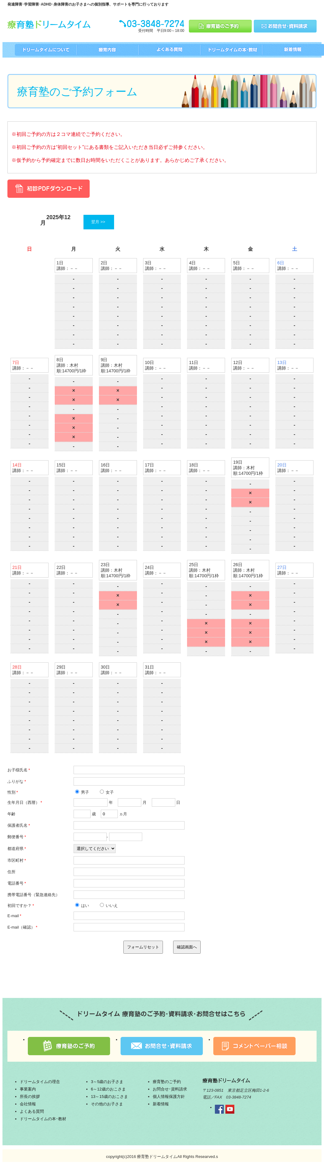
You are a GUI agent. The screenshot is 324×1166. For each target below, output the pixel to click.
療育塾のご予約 (167, 1081)
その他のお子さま (107, 1104)
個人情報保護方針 (169, 1096)
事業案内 (28, 1089)
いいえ (109, 905)
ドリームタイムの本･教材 (43, 1118)
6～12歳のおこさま (108, 1089)
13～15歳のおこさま (109, 1096)
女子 (107, 792)
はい (82, 905)
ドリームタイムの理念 (40, 1081)
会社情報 (28, 1104)
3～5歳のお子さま (107, 1081)
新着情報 (161, 1104)
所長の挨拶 (30, 1096)
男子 (82, 792)
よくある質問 (32, 1111)
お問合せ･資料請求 (170, 1089)
